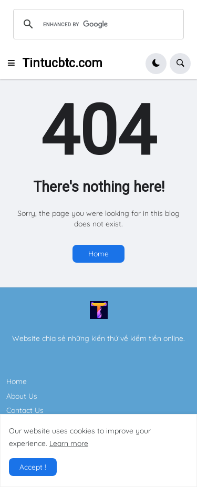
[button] (14, 63)
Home (98, 253)
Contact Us (25, 410)
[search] (97, 24)
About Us (21, 396)
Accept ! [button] (32, 467)
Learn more (68, 443)
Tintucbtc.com (62, 63)
